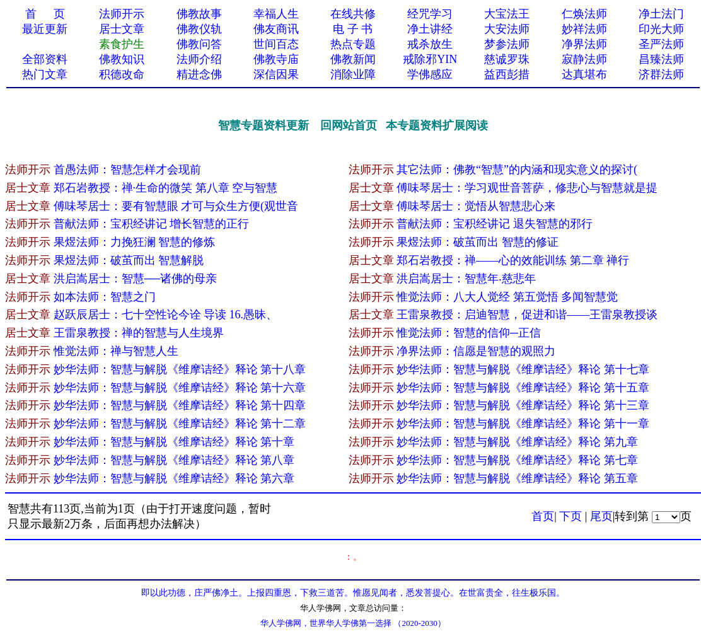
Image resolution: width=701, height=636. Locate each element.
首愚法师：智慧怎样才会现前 (127, 169)
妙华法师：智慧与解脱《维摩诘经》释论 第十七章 (523, 369)
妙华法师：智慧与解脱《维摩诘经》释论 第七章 (518, 460)
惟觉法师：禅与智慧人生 (116, 351)
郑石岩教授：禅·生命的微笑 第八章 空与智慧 (166, 188)
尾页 (601, 516)
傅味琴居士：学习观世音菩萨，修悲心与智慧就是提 (527, 188)
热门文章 (44, 74)
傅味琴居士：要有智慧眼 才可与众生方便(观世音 (176, 206)
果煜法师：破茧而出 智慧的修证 (478, 242)
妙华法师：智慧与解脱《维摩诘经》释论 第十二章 (180, 423)
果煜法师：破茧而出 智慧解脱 (129, 260)
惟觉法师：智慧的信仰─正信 (469, 333)
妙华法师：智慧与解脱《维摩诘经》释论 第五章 (518, 478)
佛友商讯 (276, 29)
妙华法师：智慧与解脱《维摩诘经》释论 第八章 (176, 460)
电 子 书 (353, 29)
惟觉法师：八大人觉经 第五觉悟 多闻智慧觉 (507, 297)
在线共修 (353, 14)
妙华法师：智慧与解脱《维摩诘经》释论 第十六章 (180, 387)
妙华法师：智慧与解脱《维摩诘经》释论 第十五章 (523, 387)
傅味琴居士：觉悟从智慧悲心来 (476, 206)
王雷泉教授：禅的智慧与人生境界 (139, 333)
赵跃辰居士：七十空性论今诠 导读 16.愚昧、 (166, 314)
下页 (570, 516)
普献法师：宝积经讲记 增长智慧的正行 (152, 223)
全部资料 (44, 59)
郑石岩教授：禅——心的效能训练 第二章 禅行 (514, 260)
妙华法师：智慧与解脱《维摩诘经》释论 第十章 (176, 442)
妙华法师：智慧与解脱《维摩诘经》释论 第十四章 (180, 405)
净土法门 (661, 14)
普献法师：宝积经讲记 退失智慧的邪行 (495, 223)
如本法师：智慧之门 (105, 297)
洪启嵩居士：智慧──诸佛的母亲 (135, 278)
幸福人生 (276, 14)
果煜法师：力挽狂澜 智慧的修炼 (135, 242)
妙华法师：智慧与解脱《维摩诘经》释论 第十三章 (523, 405)
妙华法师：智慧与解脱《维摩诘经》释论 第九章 (518, 442)
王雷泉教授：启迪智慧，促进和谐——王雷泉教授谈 (527, 314)
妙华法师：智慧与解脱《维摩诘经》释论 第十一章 (523, 423)
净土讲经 (430, 29)
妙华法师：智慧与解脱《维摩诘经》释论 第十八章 (180, 369)
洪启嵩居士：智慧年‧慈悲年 (466, 278)
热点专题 (353, 44)
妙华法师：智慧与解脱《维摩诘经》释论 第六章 (176, 478)
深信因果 (276, 74)
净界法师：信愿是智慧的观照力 (476, 351)
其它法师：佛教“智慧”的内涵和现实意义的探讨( (517, 169)
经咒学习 (430, 14)
